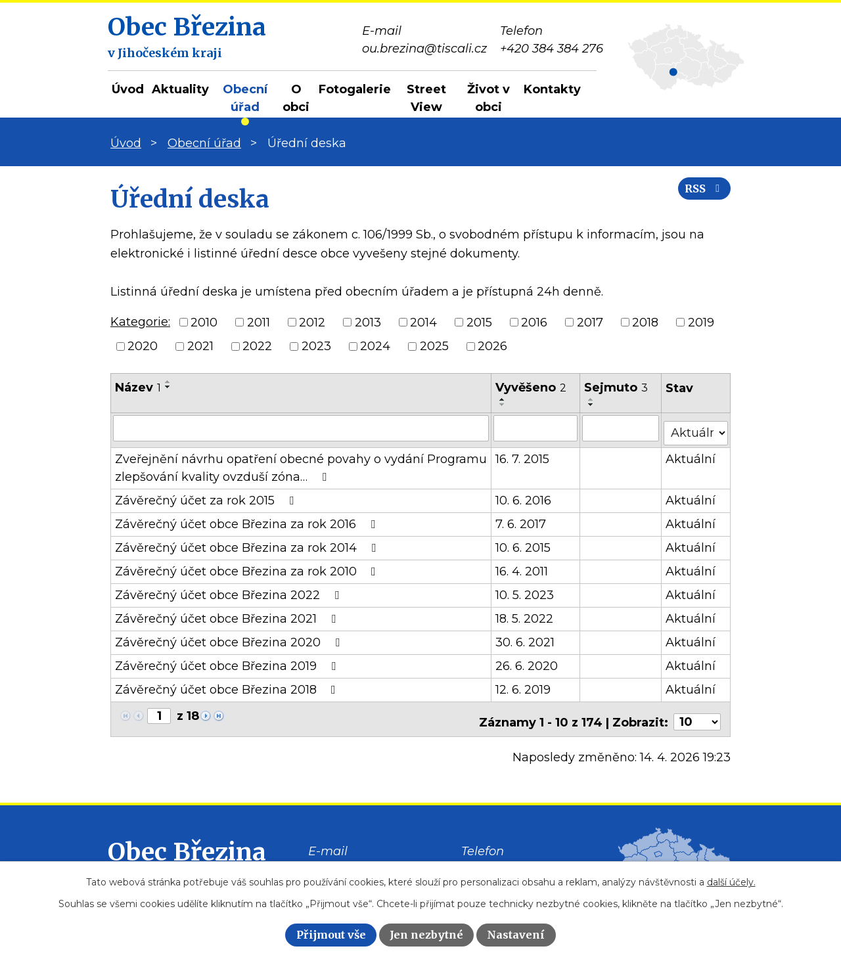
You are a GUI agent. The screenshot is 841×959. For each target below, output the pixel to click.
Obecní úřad (245, 98)
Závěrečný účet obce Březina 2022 (229, 590)
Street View (426, 98)
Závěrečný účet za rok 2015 (207, 495)
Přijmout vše (331, 934)
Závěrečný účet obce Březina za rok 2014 (248, 542)
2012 (312, 322)
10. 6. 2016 (524, 495)
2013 (368, 322)
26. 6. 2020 (527, 661)
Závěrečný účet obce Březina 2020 (230, 637)
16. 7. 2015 (523, 454)
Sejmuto (616, 387)
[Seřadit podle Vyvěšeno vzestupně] (503, 399)
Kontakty (552, 89)
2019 (701, 322)
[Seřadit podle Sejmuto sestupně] (592, 404)
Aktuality (180, 89)
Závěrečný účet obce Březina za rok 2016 (247, 519)
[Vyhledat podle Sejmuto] (621, 427)
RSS (698, 198)
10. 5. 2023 (525, 590)
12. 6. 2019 (523, 684)
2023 (316, 346)
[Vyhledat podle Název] (301, 427)
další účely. (731, 882)
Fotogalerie (355, 89)
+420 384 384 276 (512, 860)
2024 (375, 346)
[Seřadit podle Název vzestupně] (168, 381)
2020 (142, 346)
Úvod (128, 89)
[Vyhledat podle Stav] (696, 426)
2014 (423, 322)
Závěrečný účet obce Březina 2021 (228, 613)
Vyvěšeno (531, 387)
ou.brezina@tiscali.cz (370, 860)
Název (138, 387)
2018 (645, 322)
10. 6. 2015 (523, 542)
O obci (296, 98)
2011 (258, 322)
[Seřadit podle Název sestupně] (168, 387)
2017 (590, 322)
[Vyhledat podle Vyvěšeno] (536, 427)
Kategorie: (140, 322)
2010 (204, 322)
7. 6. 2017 (521, 519)
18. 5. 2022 (525, 613)
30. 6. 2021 (525, 637)
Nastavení (516, 934)
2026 (492, 346)
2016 (534, 322)
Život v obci (488, 98)
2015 (479, 322)
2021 (200, 346)
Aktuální (691, 454)
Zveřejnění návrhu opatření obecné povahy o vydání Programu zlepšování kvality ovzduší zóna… (301, 463)
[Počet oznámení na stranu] (697, 711)
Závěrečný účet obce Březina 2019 (228, 661)
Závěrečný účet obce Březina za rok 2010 (248, 566)
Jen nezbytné (426, 934)
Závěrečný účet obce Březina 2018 (228, 684)
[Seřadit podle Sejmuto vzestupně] (592, 399)
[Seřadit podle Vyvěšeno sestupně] (503, 404)
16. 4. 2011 (522, 566)
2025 (434, 346)
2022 (257, 346)
